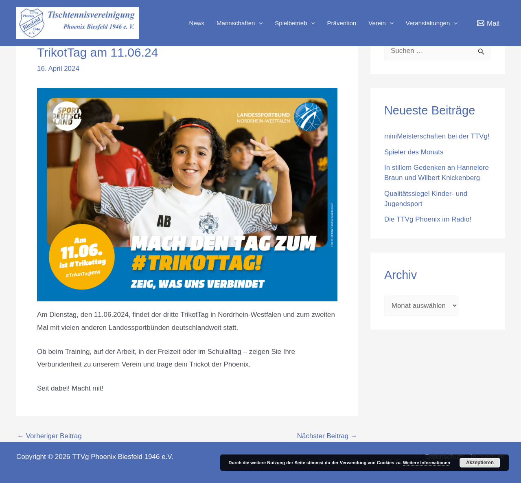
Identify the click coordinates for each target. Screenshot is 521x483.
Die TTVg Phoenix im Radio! (427, 219)
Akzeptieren (480, 462)
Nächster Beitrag (327, 436)
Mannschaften (240, 23)
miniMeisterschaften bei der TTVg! (437, 136)
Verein (381, 23)
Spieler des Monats (414, 152)
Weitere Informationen (426, 462)
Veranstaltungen (432, 23)
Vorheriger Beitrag (49, 436)
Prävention (342, 23)
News (197, 23)
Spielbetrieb (295, 23)
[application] (259, 23)
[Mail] (488, 23)
